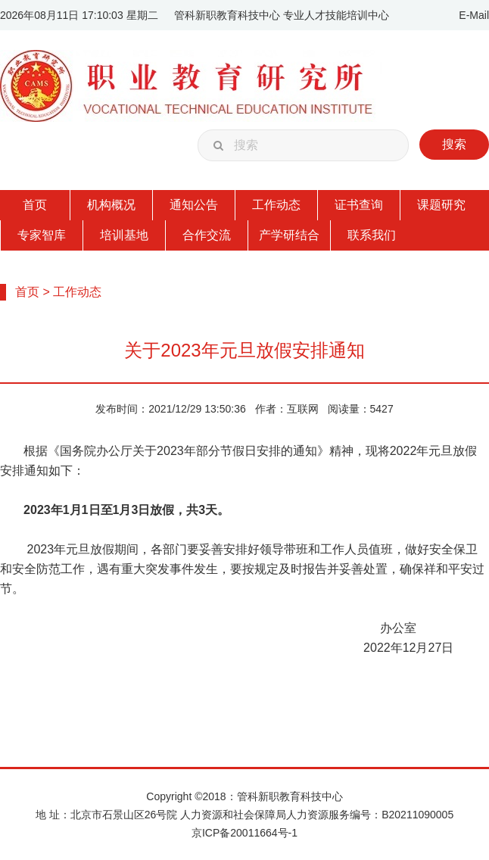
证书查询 (359, 204)
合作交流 (206, 235)
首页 (35, 204)
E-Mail (474, 15)
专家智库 (41, 235)
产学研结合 (289, 235)
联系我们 (371, 235)
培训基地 (124, 235)
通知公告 (194, 204)
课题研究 (441, 204)
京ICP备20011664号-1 (244, 833)
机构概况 (111, 204)
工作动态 (276, 204)
